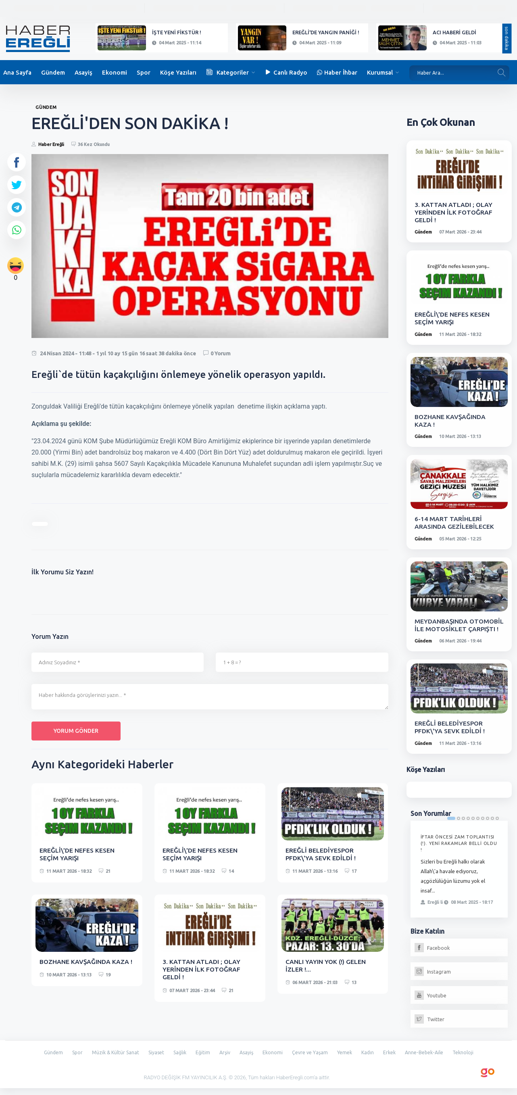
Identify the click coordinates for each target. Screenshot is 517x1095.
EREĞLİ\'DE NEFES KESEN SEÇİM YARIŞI (77, 854)
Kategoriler (227, 72)
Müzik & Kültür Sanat (111, 1060)
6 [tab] (477, 826)
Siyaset (153, 1060)
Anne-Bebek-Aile (430, 1060)
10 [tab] (497, 826)
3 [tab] (463, 826)
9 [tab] (492, 826)
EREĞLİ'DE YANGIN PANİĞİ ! (325, 32)
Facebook (432, 955)
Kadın (371, 1060)
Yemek (348, 1060)
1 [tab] (451, 826)
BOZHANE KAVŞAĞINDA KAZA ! (86, 961)
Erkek (394, 1060)
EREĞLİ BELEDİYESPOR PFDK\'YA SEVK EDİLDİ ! (321, 854)
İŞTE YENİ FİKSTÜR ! (176, 32)
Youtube (430, 1003)
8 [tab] (487, 826)
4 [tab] (468, 826)
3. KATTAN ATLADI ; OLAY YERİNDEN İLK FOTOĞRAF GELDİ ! (202, 969)
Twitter (429, 1027)
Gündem (53, 72)
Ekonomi (114, 72)
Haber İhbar (337, 72)
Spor (143, 72)
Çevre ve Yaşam (312, 1060)
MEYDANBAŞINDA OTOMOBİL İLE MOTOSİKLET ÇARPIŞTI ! (452, 628)
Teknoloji (470, 1060)
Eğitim (202, 1060)
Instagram (433, 979)
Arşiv (225, 1060)
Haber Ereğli (51, 144)
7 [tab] (482, 826)
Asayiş (83, 72)
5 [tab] (473, 826)
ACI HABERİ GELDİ (454, 32)
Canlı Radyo (286, 72)
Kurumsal (380, 72)
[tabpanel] (459, 876)
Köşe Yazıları (178, 72)
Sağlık (178, 1060)
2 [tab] (458, 826)
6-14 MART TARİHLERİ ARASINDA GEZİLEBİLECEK (454, 522)
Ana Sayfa (17, 72)
